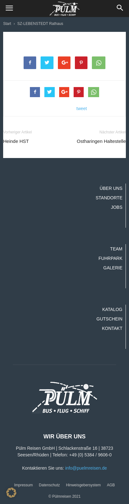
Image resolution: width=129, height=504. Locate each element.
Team (116, 248)
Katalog (112, 309)
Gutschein (109, 318)
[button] (120, 8)
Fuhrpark (110, 258)
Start (7, 23)
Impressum (23, 485)
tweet (81, 108)
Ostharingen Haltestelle (101, 141)
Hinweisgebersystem (83, 485)
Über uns (111, 188)
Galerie (112, 267)
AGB (111, 485)
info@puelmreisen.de (86, 468)
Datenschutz (49, 485)
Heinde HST (16, 141)
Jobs (116, 207)
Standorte (109, 197)
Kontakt (112, 328)
